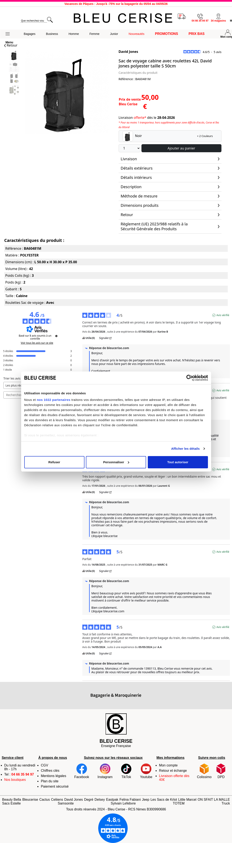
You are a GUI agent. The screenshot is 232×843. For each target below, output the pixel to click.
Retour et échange (173, 770)
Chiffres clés (50, 770)
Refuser (54, 462)
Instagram (105, 771)
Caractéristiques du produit (138, 73)
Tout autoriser (177, 462)
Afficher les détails (185, 448)
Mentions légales (53, 776)
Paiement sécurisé (55, 786)
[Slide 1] (14, 67)
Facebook (81, 771)
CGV (44, 765)
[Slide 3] (14, 90)
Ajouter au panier (181, 148)
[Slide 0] (14, 55)
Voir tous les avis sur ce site (37, 342)
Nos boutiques (15, 779)
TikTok (126, 771)
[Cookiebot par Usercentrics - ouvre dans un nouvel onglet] (189, 378)
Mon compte (168, 765)
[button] (9, 34)
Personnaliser (116, 462)
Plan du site (49, 781)
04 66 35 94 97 (22, 774)
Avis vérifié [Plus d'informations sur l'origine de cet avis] (222, 315)
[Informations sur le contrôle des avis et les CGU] (56, 336)
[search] (33, 21)
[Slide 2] (14, 79)
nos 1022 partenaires (53, 400)
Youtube (146, 771)
